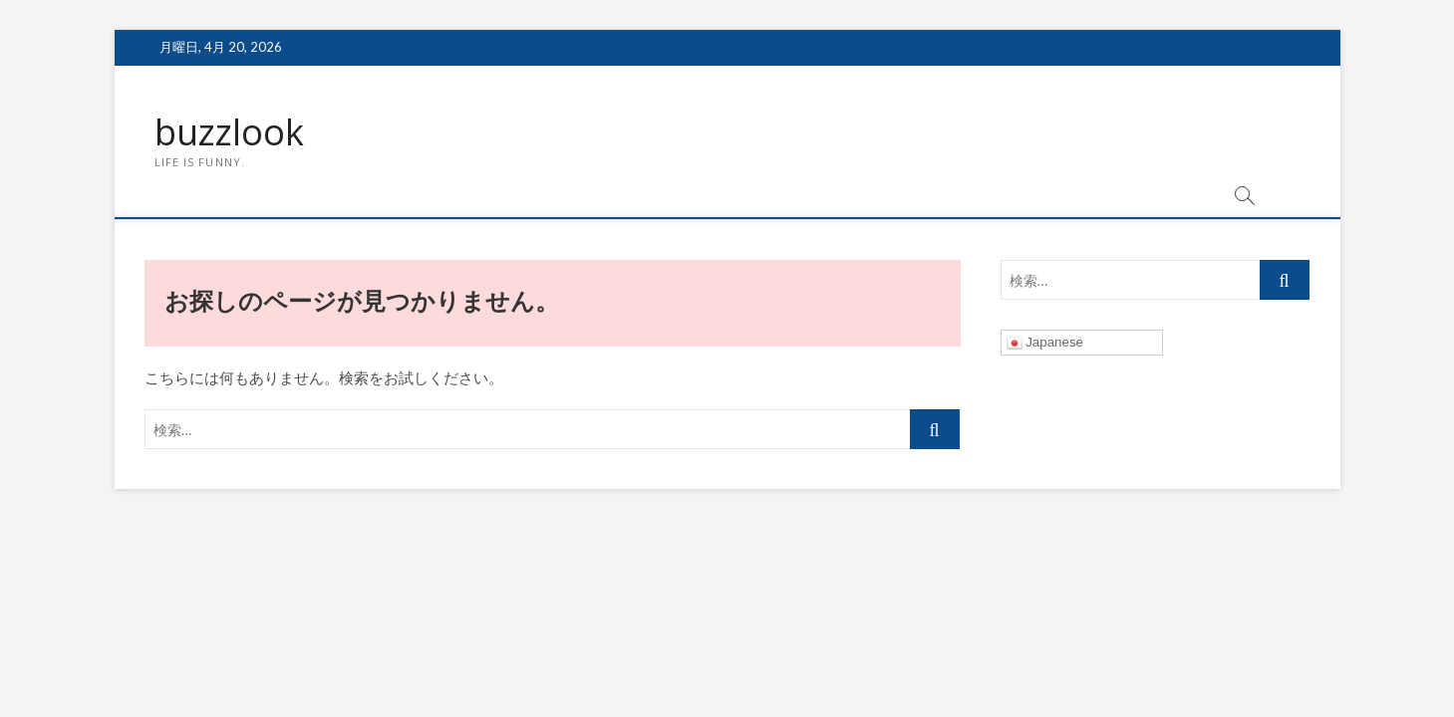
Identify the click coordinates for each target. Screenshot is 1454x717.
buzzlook (229, 132)
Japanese (1045, 344)
